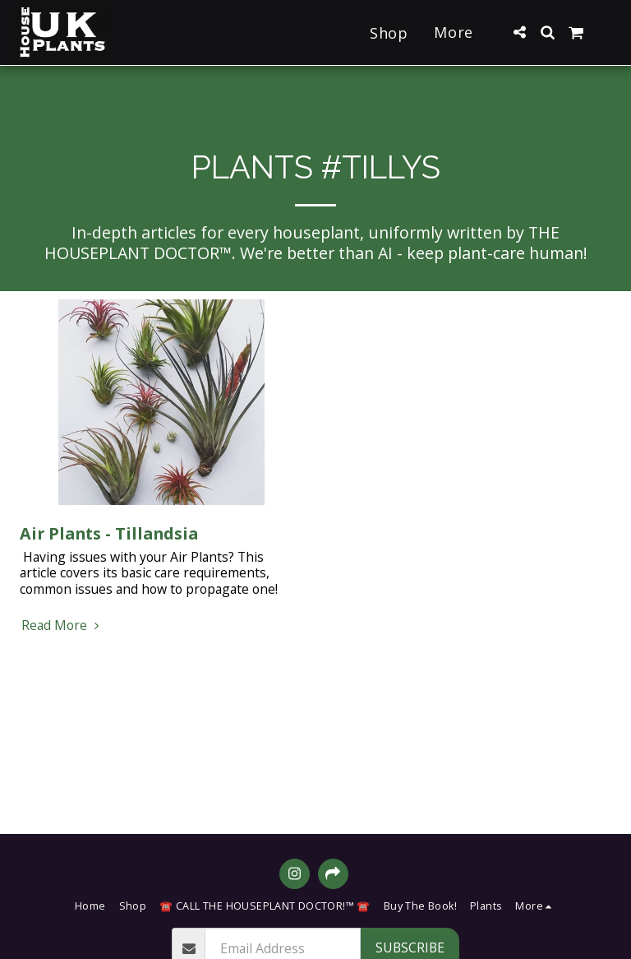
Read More (62, 626)
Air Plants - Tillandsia (109, 533)
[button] (519, 32)
